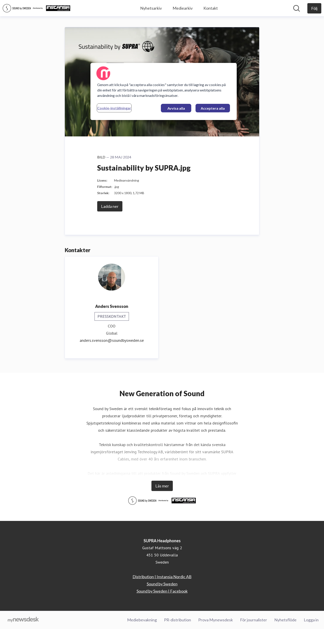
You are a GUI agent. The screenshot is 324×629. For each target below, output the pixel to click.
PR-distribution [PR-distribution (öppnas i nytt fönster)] (177, 619)
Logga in (311, 619)
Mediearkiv (183, 8)
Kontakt (210, 8)
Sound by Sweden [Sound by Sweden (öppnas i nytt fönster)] (162, 583)
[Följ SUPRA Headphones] (314, 8)
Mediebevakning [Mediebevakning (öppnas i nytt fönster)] (142, 619)
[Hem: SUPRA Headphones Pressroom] (36, 8)
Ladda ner (110, 206)
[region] (163, 91)
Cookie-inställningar (114, 108)
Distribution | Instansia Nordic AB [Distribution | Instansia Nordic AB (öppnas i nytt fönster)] (162, 576)
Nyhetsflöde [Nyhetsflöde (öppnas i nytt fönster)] (285, 619)
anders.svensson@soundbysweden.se (112, 340)
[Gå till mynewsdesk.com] (23, 620)
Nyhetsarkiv (151, 8)
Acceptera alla (213, 108)
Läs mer (162, 485)
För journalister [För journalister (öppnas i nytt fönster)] (253, 619)
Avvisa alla (176, 108)
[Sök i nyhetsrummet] (296, 8)
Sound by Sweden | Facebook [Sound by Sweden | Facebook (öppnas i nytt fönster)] (162, 591)
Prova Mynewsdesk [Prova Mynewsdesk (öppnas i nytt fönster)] (215, 619)
